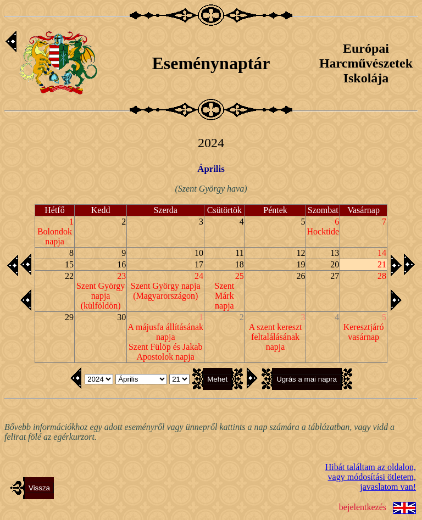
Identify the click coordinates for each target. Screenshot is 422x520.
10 (199, 253)
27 (334, 276)
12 (300, 253)
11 (239, 253)
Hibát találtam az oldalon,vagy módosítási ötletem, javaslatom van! (370, 476)
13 (334, 253)
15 (69, 264)
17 (199, 264)
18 (239, 264)
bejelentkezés (362, 506)
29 (69, 317)
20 (334, 264)
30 (121, 317)
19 (300, 264)
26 (300, 276)
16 (121, 264)
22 (69, 276)
